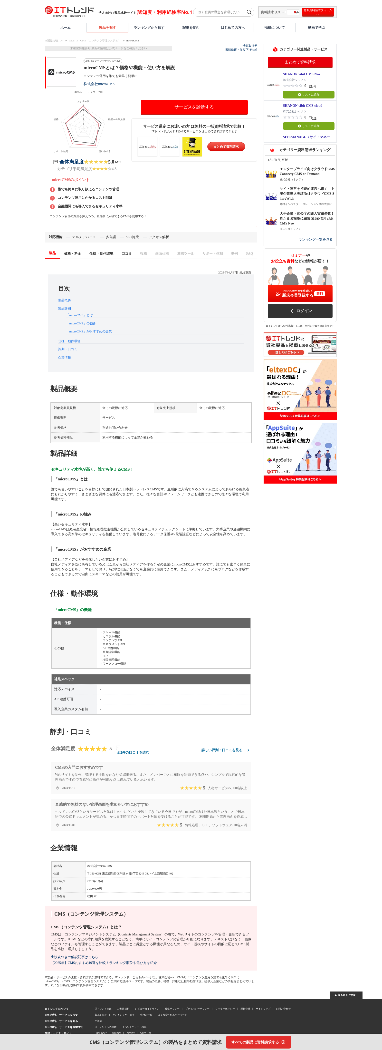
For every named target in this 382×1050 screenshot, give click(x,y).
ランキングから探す (149, 27)
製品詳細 (64, 308)
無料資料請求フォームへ (318, 12)
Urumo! (116, 1033)
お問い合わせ (283, 1008)
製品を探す (107, 27)
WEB (72, 40)
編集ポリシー (172, 1008)
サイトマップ (263, 1008)
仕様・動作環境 (69, 341)
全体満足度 (71, 162)
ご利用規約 (123, 1008)
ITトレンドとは (103, 1008)
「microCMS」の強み (81, 323)
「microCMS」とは (79, 315)
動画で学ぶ (316, 27)
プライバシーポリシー (197, 1008)
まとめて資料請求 (226, 146)
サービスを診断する (194, 107)
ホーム (65, 27)
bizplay (131, 1033)
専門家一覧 (146, 1014)
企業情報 (64, 357)
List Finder (101, 1033)
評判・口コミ (67, 349)
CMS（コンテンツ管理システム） (100, 40)
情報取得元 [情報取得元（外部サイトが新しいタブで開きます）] (250, 46)
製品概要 (64, 300)
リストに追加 (309, 94)
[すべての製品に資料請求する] (258, 1042)
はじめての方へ (233, 27)
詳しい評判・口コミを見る (226, 750)
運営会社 (245, 1008)
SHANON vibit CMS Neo (301, 74)
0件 (314, 86)
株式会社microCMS (99, 84)
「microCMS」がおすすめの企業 (89, 331)
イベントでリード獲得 (134, 1027)
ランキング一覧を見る (316, 239)
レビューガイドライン (147, 1008)
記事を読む (191, 27)
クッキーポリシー (225, 1008)
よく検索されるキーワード (172, 1014)
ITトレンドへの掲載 (105, 1027)
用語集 (98, 1020)
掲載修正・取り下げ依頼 (241, 49)
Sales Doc (145, 1033)
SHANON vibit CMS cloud (302, 105)
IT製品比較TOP (54, 40)
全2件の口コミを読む (133, 752)
